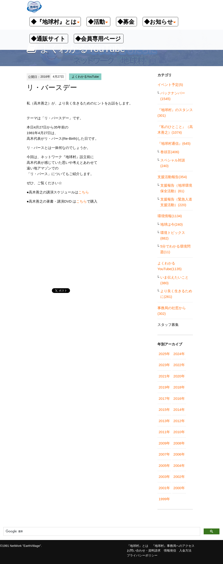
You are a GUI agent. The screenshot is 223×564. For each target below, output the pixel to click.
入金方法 (185, 550)
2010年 (179, 432)
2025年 (164, 354)
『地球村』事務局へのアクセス (173, 546)
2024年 (179, 354)
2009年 (164, 443)
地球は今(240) (171, 224)
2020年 (179, 376)
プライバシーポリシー (142, 555)
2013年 (164, 421)
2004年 (179, 466)
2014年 (179, 410)
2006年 (179, 454)
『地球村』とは (137, 546)
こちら (83, 192)
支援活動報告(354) (172, 177)
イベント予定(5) (170, 85)
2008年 (179, 443)
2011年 (164, 432)
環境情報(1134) (169, 216)
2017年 (164, 398)
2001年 (164, 488)
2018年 (179, 387)
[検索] (101, 531)
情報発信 (170, 550)
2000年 (179, 488)
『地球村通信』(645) (173, 143)
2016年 (179, 398)
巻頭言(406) (169, 152)
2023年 (164, 365)
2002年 (179, 477)
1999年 (164, 499)
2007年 (164, 454)
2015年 (164, 410)
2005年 (164, 466)
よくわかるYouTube (85, 76)
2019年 (164, 387)
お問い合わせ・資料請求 (144, 550)
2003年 (164, 477)
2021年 (164, 376)
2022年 (179, 365)
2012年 (179, 421)
